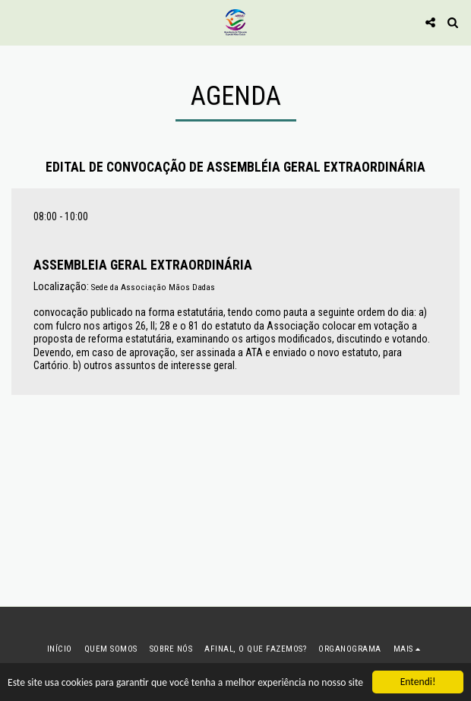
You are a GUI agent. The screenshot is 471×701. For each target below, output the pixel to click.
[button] (17, 22)
